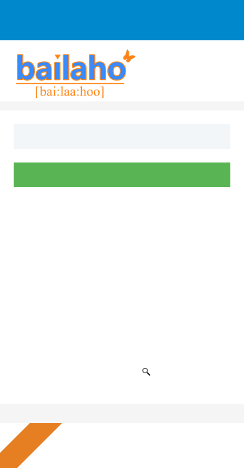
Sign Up (41, 13)
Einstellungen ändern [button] (146, 437)
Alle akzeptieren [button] (146, 393)
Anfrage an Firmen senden (76, 26)
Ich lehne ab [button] (146, 415)
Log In (93, 13)
